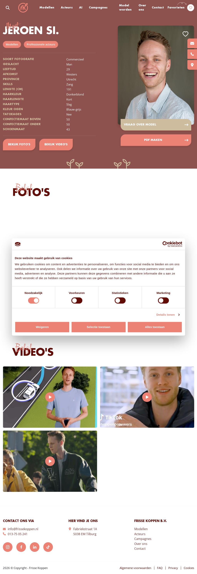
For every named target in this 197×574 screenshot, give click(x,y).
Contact (158, 7)
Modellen (46, 7)
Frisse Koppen (23, 8)
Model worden (125, 8)
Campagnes (98, 7)
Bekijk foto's (19, 144)
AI (80, 7)
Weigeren (42, 327)
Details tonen (165, 314)
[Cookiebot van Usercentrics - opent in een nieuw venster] (165, 244)
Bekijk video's (56, 144)
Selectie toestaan (98, 327)
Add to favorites (185, 34)
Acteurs (67, 7)
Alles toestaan (155, 327)
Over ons (142, 8)
